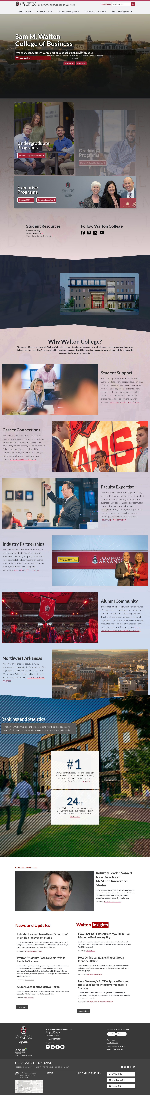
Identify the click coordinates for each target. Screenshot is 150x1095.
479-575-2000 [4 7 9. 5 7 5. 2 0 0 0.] (25, 1077)
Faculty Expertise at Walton (113, 519)
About (66, 1067)
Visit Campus (121, 1034)
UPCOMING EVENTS (88, 1073)
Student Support (116, 372)
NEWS (49, 1073)
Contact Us (111, 1034)
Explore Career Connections (23, 459)
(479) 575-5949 (55, 1039)
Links (105, 4)
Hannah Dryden (29, 997)
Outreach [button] (94, 11)
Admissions (19, 1067)
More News (21, 1007)
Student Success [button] (44, 11)
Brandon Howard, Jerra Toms (112, 901)
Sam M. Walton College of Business (56, 4)
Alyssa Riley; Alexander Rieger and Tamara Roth (99, 1001)
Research (49, 1067)
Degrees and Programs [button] (67, 11)
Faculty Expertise (117, 486)
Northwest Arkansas (22, 658)
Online (116, 1074)
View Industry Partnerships (26, 570)
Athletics (58, 1067)
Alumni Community (119, 601)
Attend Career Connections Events (39, 236)
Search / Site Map (112, 1043)
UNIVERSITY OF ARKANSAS (34, 1063)
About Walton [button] (24, 11)
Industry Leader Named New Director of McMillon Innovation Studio (114, 879)
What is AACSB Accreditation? (23, 1055)
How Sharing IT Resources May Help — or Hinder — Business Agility (104, 935)
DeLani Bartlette (29, 980)
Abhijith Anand (90, 950)
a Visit (117, 1080)
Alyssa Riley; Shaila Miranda (94, 974)
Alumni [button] (121, 11)
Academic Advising (34, 231)
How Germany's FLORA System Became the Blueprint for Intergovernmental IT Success (103, 985)
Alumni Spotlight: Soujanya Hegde (38, 986)
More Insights (84, 1011)
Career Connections (34, 233)
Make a (115, 1086)
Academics (30, 1067)
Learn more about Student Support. (125, 402)
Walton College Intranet (114, 1049)
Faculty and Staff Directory (115, 1046)
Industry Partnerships (23, 544)
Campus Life (40, 1067)
